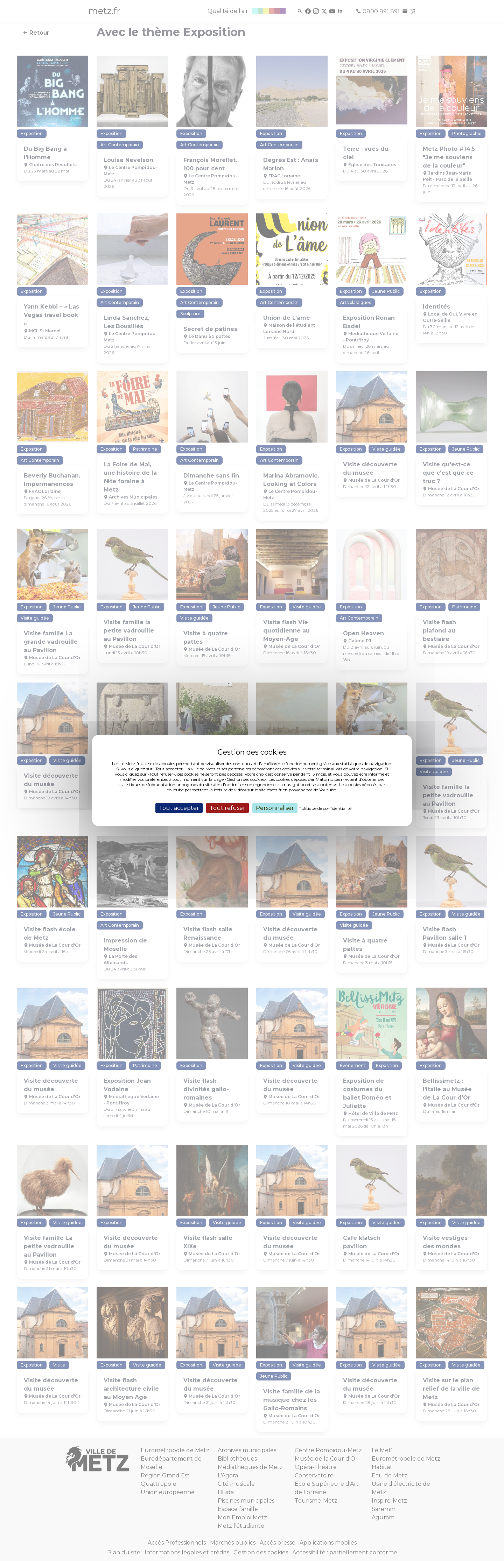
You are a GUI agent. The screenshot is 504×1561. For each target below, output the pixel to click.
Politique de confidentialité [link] (325, 808)
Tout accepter (179, 808)
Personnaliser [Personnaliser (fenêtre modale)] (275, 808)
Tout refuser (227, 808)
